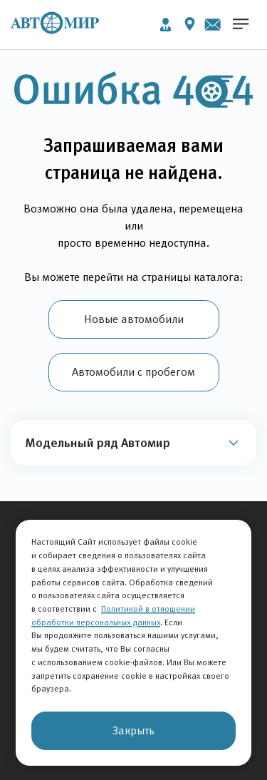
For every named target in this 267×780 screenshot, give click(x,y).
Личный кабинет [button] (165, 24)
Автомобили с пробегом (133, 372)
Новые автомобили (134, 319)
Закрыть (133, 730)
